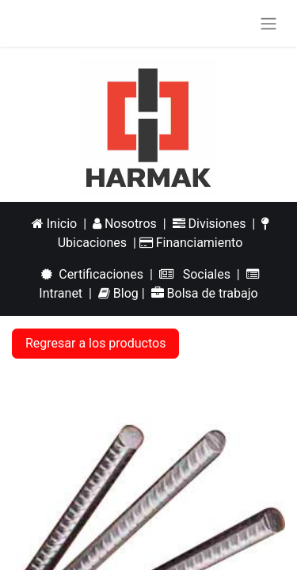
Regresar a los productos (95, 343)
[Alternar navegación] (268, 23)
